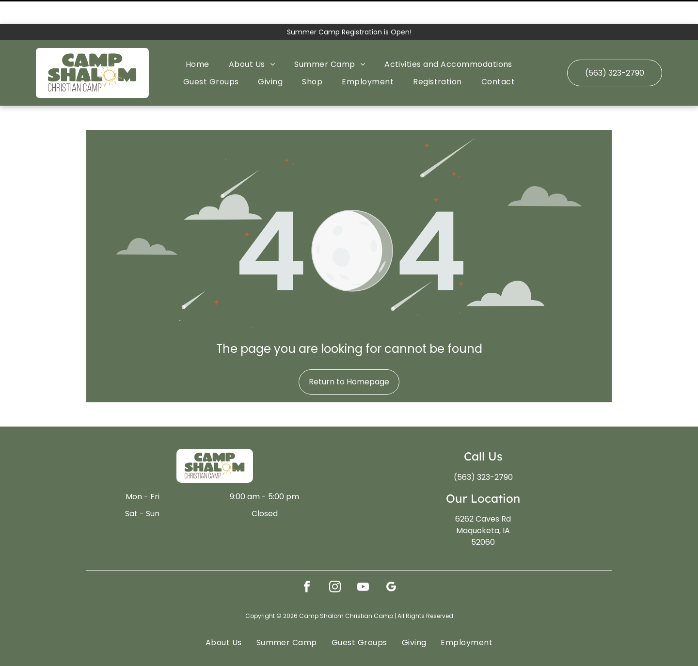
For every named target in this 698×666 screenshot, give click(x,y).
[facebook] (307, 564)
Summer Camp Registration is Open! (349, 8)
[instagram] (335, 564)
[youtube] (363, 564)
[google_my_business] (391, 564)
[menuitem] (197, 40)
